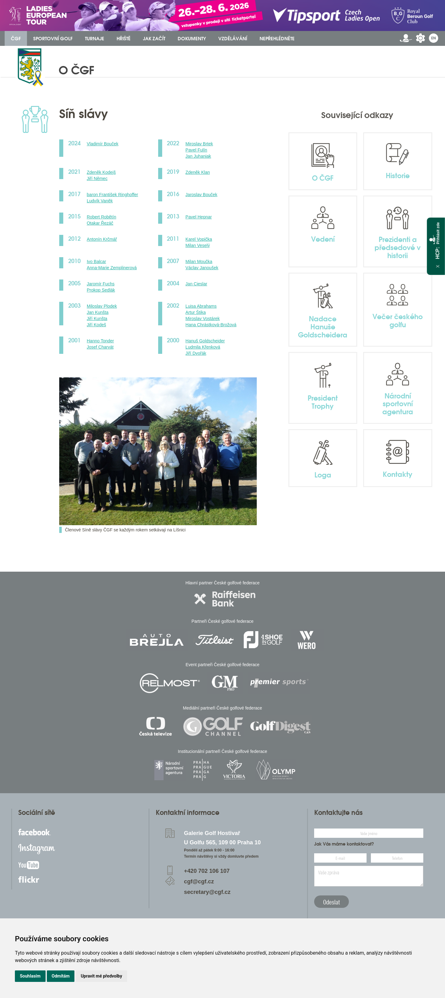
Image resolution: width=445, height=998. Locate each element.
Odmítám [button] (61, 976)
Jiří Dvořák (195, 353)
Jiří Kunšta (97, 318)
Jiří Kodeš (96, 324)
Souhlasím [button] (30, 976)
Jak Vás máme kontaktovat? (344, 844)
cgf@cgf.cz (199, 881)
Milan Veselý (197, 245)
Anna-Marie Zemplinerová (112, 267)
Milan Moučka (198, 261)
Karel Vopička (198, 239)
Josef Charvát (100, 347)
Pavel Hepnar (198, 216)
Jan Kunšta (98, 312)
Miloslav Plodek (102, 306)
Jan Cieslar (196, 283)
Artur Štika (195, 312)
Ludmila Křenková (202, 347)
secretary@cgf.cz (207, 892)
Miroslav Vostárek (202, 318)
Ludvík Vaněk (100, 200)
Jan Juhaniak (198, 156)
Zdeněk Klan (197, 172)
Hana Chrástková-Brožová (210, 324)
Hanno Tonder (100, 340)
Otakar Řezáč (100, 223)
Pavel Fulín (196, 149)
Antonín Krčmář (102, 239)
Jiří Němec (97, 178)
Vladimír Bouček (102, 143)
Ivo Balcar (96, 261)
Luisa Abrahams (200, 306)
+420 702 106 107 (206, 871)
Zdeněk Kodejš (101, 172)
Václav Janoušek (201, 267)
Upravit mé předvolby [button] (101, 976)
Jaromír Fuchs (100, 283)
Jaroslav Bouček (201, 194)
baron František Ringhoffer (112, 194)
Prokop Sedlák (101, 290)
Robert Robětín (101, 216)
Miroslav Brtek (199, 143)
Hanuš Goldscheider (205, 340)
